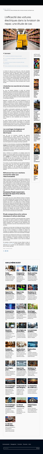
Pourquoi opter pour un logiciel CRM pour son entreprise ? (37, 158)
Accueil (4, 9)
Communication (6, 444)
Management (13, 444)
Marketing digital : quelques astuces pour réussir (36, 94)
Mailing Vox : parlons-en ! (36, 178)
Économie (9, 9)
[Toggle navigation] (3, 2)
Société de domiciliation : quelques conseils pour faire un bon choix (37, 137)
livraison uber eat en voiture (8, 243)
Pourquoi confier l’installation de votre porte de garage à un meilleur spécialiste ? (37, 116)
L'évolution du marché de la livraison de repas (13, 56)
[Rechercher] (20, 448)
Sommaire (7, 53)
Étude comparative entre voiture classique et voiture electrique (16, 66)
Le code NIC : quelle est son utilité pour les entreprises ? (36, 73)
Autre (29, 444)
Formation (19, 444)
